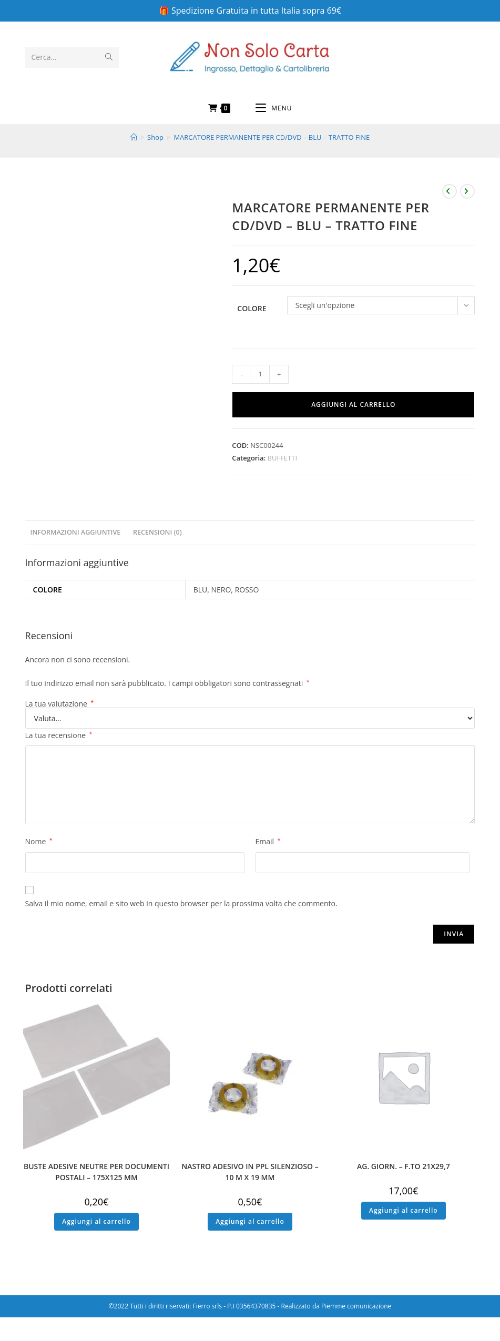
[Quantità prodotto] (260, 374)
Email (268, 841)
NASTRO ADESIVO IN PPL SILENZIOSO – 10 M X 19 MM (250, 1171)
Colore (251, 308)
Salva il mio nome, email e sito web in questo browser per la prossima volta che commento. (181, 903)
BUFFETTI (282, 458)
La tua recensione (59, 735)
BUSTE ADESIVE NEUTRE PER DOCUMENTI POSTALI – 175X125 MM (96, 1171)
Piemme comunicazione (356, 1306)
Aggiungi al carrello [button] (96, 1221)
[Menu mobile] (273, 108)
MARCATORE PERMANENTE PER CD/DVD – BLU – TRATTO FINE (272, 137)
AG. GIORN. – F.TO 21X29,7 (403, 1166)
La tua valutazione (59, 704)
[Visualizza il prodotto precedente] (449, 191)
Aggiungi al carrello (353, 404)
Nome (39, 841)
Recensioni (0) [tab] (157, 532)
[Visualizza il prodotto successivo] (467, 191)
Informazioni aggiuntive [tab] (75, 532)
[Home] (133, 137)
